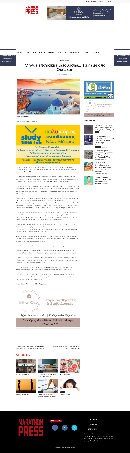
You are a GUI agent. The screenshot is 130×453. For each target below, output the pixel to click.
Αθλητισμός (97, 147)
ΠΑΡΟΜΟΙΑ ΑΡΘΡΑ (23, 355)
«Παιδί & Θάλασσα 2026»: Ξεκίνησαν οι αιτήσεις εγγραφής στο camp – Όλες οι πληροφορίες (103, 167)
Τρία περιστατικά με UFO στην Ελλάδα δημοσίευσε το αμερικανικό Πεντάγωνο (104, 128)
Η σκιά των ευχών (65, 374)
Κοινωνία (97, 159)
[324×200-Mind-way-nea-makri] (48, 307)
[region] (80, 13)
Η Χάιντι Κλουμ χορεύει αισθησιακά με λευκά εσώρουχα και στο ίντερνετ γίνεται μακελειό (30, 347)
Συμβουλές (97, 183)
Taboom (67, 60)
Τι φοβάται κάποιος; (65, 394)
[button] (80, 13)
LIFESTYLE (61, 52)
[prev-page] (17, 400)
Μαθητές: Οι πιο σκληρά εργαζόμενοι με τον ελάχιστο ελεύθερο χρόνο (66, 347)
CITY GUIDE (74, 52)
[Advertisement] (65, 36)
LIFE (28, 52)
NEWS (20, 52)
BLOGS (51, 52)
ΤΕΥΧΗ (85, 52)
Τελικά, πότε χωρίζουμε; (23, 394)
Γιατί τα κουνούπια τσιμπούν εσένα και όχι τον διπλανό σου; (103, 179)
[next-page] (20, 400)
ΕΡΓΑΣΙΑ (95, 52)
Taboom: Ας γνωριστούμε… (23, 374)
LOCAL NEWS (39, 52)
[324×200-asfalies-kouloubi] (99, 90)
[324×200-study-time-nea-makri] (48, 144)
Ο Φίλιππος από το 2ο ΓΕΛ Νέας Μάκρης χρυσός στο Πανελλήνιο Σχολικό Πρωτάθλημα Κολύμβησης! (104, 141)
